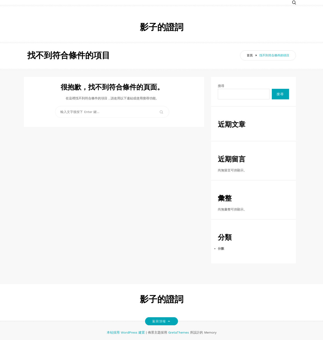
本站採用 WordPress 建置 (126, 332)
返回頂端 (161, 321)
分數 (221, 248)
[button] (294, 3)
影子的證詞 (161, 27)
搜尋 (221, 86)
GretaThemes (178, 332)
